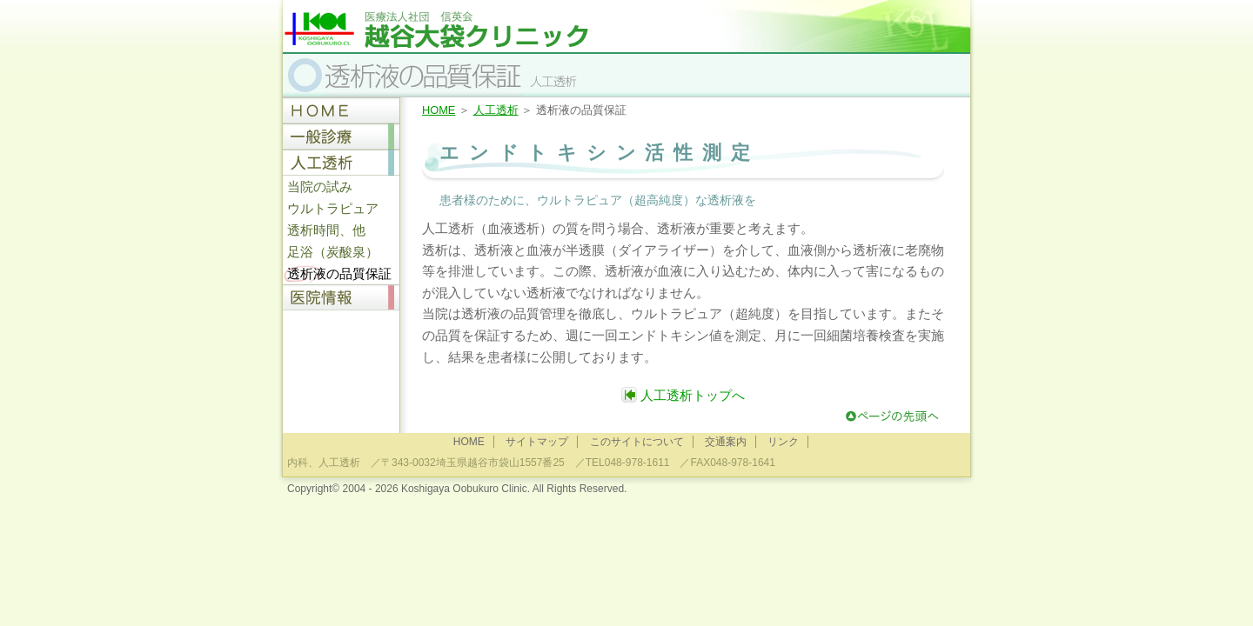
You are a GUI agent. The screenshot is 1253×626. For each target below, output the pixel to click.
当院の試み (319, 186)
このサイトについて (637, 442)
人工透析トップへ (683, 395)
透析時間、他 (326, 230)
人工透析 (496, 110)
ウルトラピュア (333, 208)
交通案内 (726, 442)
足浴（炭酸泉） (333, 251)
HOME (438, 110)
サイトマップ (537, 442)
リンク (783, 442)
